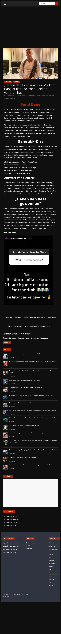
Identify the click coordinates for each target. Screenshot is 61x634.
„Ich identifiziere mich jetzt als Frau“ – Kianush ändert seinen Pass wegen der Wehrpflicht (33, 418)
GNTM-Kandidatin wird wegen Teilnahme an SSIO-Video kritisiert (26, 354)
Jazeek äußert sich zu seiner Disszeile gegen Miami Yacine (24, 380)
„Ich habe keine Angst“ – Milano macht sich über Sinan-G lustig (26, 433)
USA (50, 582)
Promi (50, 576)
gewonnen (12, 98)
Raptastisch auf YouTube (10, 522)
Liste (50, 570)
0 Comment (31, 95)
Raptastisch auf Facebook (11, 516)
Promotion (52, 579)
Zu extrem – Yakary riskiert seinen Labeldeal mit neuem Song (33, 326)
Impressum (29, 548)
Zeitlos (51, 585)
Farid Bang (52, 95)
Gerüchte (51, 560)
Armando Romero (21, 95)
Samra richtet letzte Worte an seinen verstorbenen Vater (24, 425)
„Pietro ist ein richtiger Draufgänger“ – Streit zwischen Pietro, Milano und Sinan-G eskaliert (33, 450)
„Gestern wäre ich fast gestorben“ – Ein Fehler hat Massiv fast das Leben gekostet (31, 395)
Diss (47, 95)
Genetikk (6, 98)
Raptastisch (8, 81)
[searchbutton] (56, 3)
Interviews (52, 563)
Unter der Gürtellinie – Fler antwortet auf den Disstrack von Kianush (30, 318)
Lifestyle (51, 566)
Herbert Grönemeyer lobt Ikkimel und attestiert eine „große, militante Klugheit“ (30, 465)
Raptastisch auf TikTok (9, 525)
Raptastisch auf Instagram (11, 519)
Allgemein (16, 81)
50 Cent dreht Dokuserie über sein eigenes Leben (22, 457)
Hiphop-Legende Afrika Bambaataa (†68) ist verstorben (24, 403)
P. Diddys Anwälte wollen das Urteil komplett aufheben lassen (25, 388)
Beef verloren (41, 95)
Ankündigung (53, 546)
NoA (50, 573)
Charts (51, 554)
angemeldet (14, 338)
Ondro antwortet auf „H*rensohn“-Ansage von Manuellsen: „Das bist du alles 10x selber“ (33, 410)
